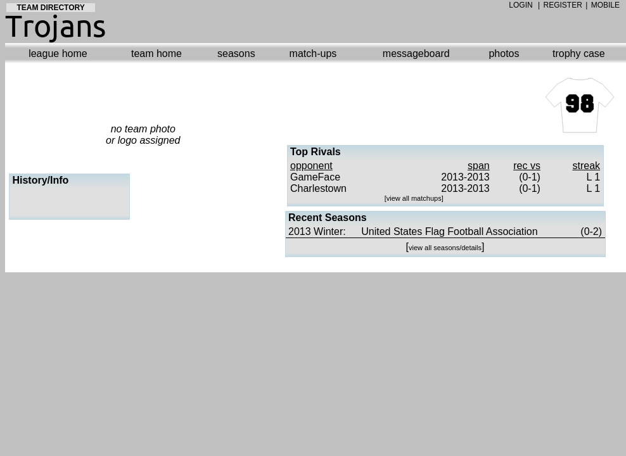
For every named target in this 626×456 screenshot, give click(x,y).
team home (156, 53)
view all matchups (414, 198)
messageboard (416, 53)
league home (58, 53)
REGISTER (563, 5)
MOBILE (605, 5)
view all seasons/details (445, 247)
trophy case (579, 53)
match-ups (313, 53)
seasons (236, 53)
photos (504, 53)
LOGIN (520, 5)
